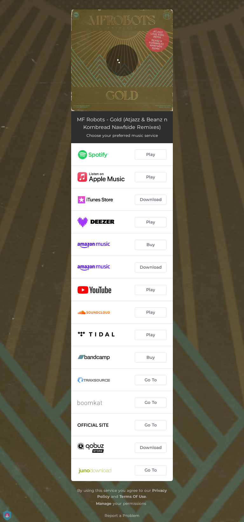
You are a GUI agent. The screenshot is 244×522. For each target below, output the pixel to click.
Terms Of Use (132, 496)
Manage (104, 503)
